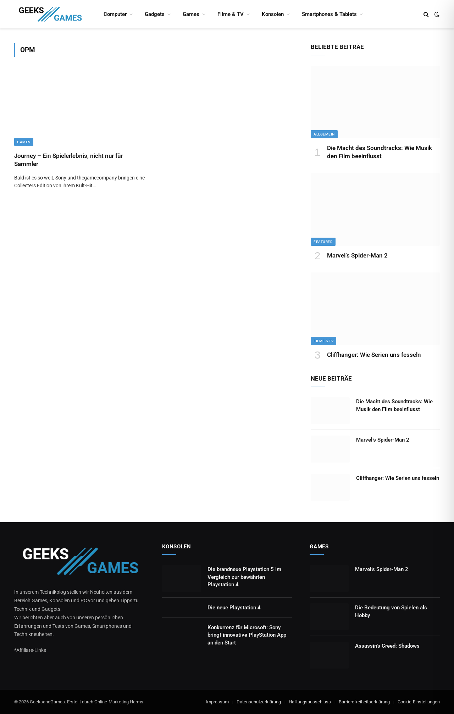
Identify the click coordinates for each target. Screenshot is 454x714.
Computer (115, 14)
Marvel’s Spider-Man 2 (357, 255)
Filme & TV (230, 14)
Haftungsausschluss (310, 701)
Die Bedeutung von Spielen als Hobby (391, 611)
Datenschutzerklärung (259, 701)
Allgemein (324, 134)
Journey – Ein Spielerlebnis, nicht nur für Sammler (68, 159)
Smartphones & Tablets (329, 14)
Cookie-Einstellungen (419, 701)
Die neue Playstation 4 (234, 607)
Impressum (217, 701)
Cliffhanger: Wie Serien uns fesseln (374, 354)
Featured (323, 242)
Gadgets (155, 14)
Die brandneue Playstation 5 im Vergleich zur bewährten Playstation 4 (244, 577)
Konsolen (273, 14)
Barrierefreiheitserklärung (364, 701)
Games (191, 14)
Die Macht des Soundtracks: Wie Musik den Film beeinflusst (379, 152)
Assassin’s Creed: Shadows (387, 646)
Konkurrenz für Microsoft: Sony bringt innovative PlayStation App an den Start (246, 635)
